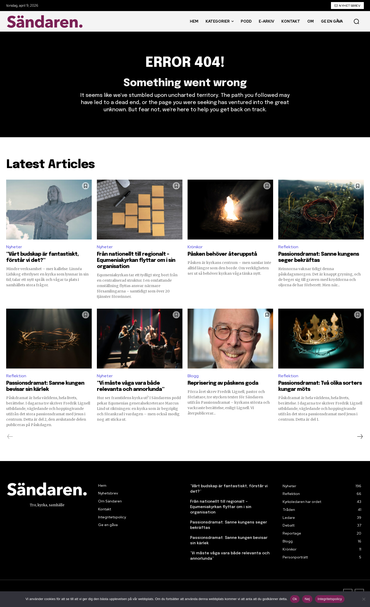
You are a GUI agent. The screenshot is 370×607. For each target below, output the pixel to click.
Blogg (193, 376)
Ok (295, 599)
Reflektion (288, 247)
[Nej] (363, 599)
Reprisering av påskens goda (223, 383)
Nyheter (14, 247)
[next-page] (360, 436)
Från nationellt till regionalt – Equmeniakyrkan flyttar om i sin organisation (136, 260)
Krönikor (195, 247)
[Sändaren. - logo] (46, 21)
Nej (307, 599)
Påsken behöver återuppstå (222, 254)
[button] (356, 21)
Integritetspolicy (330, 599)
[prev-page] (10, 436)
